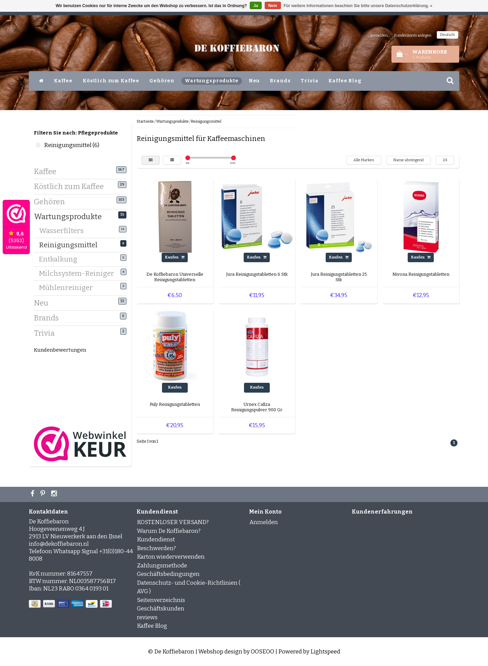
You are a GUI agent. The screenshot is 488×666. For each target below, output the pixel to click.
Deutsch (447, 35)
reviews (147, 617)
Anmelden (263, 522)
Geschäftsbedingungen (168, 574)
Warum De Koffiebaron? (169, 531)
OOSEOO (262, 651)
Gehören (162, 81)
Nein (272, 5)
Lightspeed (325, 651)
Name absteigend (408, 160)
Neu (254, 81)
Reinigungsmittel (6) (38, 145)
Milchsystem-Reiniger (79, 273)
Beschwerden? (156, 548)
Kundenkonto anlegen (412, 35)
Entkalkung (60, 258)
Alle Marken (363, 160)
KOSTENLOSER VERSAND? (173, 522)
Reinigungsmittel (71, 244)
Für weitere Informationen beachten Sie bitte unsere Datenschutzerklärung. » (358, 5)
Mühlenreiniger (68, 287)
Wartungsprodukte (212, 81)
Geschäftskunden (160, 608)
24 (445, 160)
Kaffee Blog (344, 81)
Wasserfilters (64, 230)
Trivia (309, 81)
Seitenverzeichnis (161, 600)
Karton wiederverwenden (171, 556)
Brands (280, 81)
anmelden (379, 35)
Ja (255, 5)
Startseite (145, 121)
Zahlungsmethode (162, 565)
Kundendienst (156, 539)
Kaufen (174, 257)
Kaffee (63, 81)
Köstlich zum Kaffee (111, 81)
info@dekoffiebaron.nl (59, 543)
